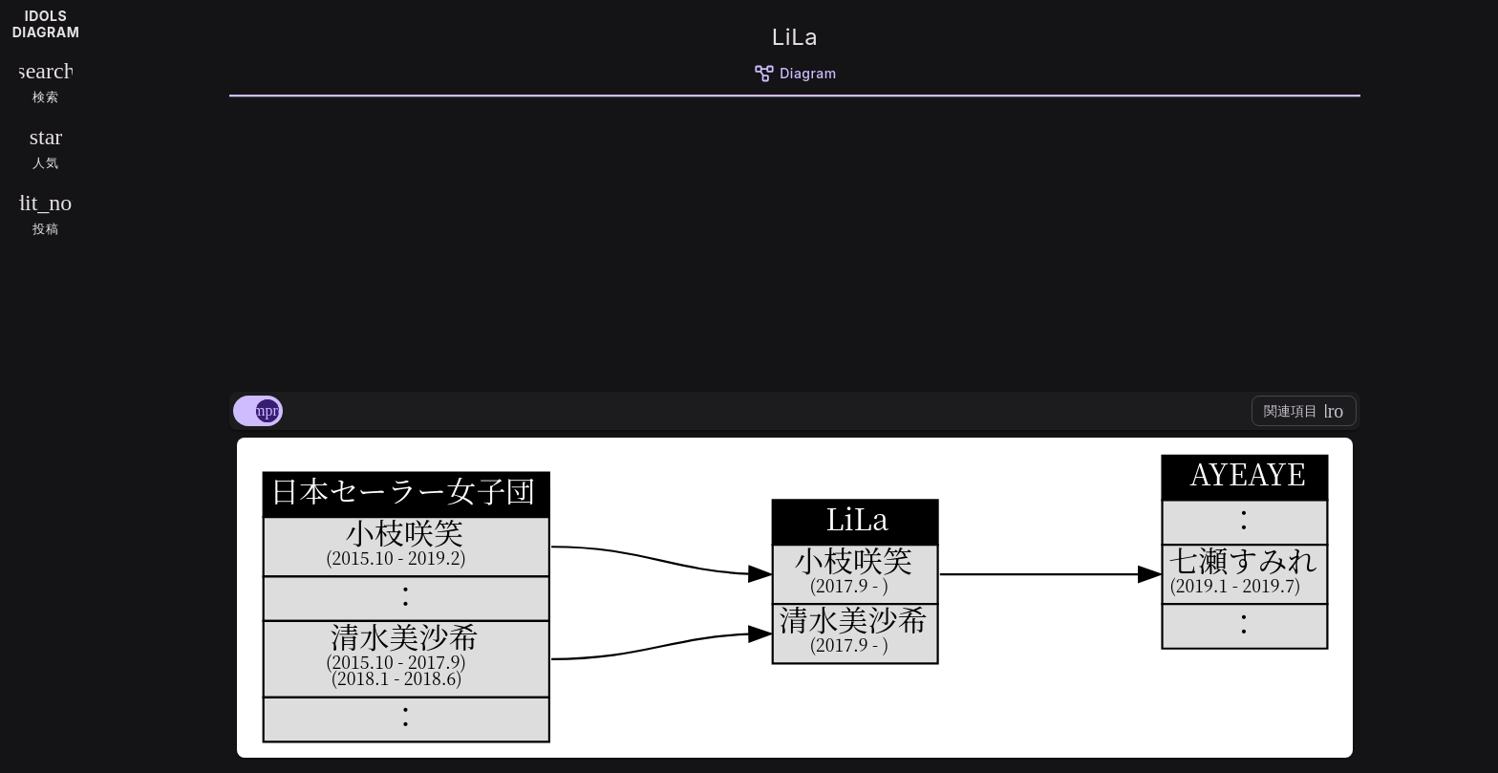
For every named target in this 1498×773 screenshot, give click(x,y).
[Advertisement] (794, 241)
